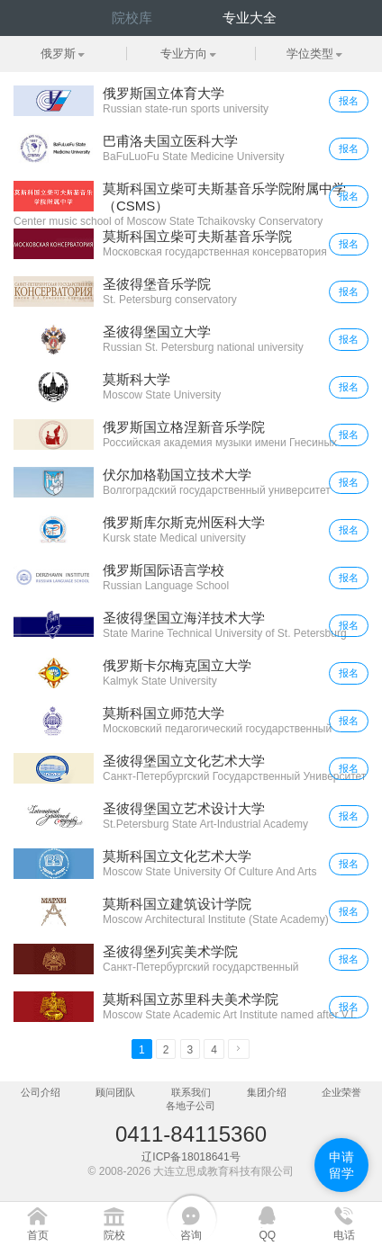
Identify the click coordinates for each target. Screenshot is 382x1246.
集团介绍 (266, 1092)
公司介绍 (40, 1092)
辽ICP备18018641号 (190, 1157)
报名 (349, 100)
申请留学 (341, 1165)
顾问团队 (115, 1092)
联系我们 (191, 1092)
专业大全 (250, 17)
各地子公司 (190, 1105)
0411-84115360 (191, 1134)
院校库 (132, 17)
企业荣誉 (341, 1092)
